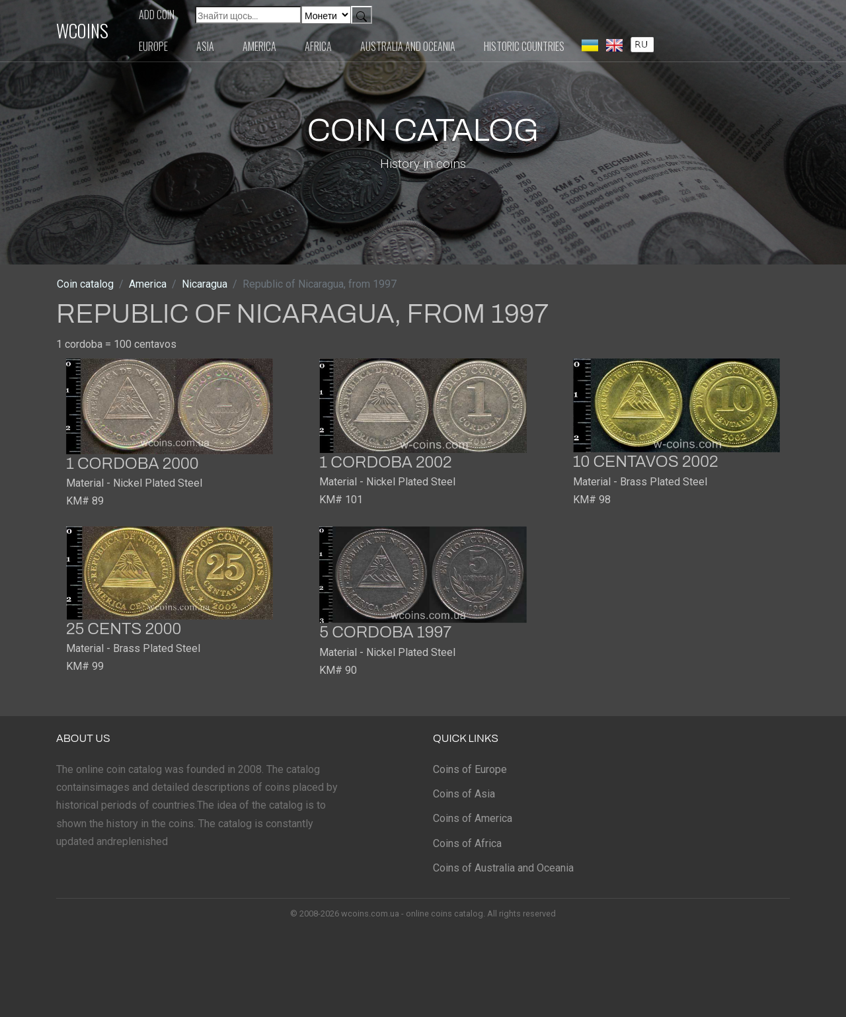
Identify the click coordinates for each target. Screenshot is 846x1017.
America (259, 46)
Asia (205, 46)
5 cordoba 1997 (385, 632)
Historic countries (524, 46)
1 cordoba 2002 (385, 462)
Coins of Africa (467, 843)
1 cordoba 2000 (132, 463)
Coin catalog (85, 284)
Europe (153, 46)
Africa (318, 46)
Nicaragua (204, 284)
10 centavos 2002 (645, 461)
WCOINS (82, 30)
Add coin (156, 14)
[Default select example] (326, 15)
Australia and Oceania (407, 46)
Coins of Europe (470, 769)
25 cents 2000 (123, 628)
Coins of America (472, 818)
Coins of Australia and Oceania (503, 868)
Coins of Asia (464, 794)
